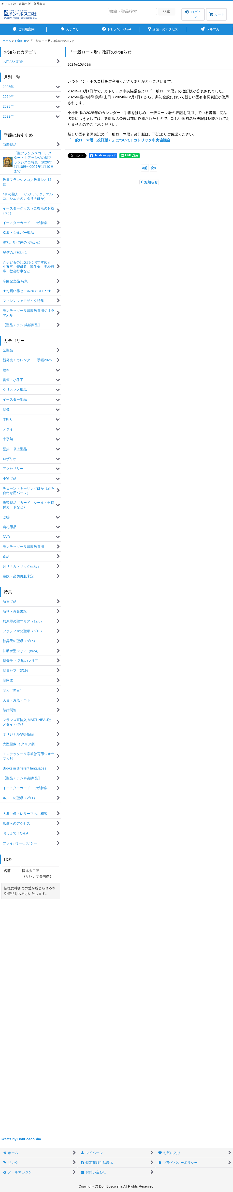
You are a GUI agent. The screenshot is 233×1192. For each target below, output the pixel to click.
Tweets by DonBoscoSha (20, 1139)
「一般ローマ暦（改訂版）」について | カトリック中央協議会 (119, 140)
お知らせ (149, 182)
